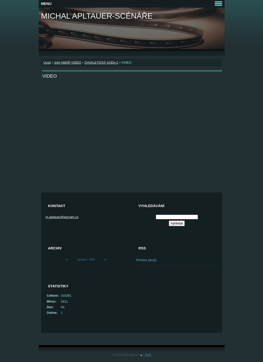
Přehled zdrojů (146, 260)
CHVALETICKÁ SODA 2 (101, 62)
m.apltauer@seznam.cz (62, 217)
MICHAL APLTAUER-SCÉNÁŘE (97, 16)
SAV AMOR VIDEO (67, 62)
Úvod (47, 62)
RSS (148, 355)
